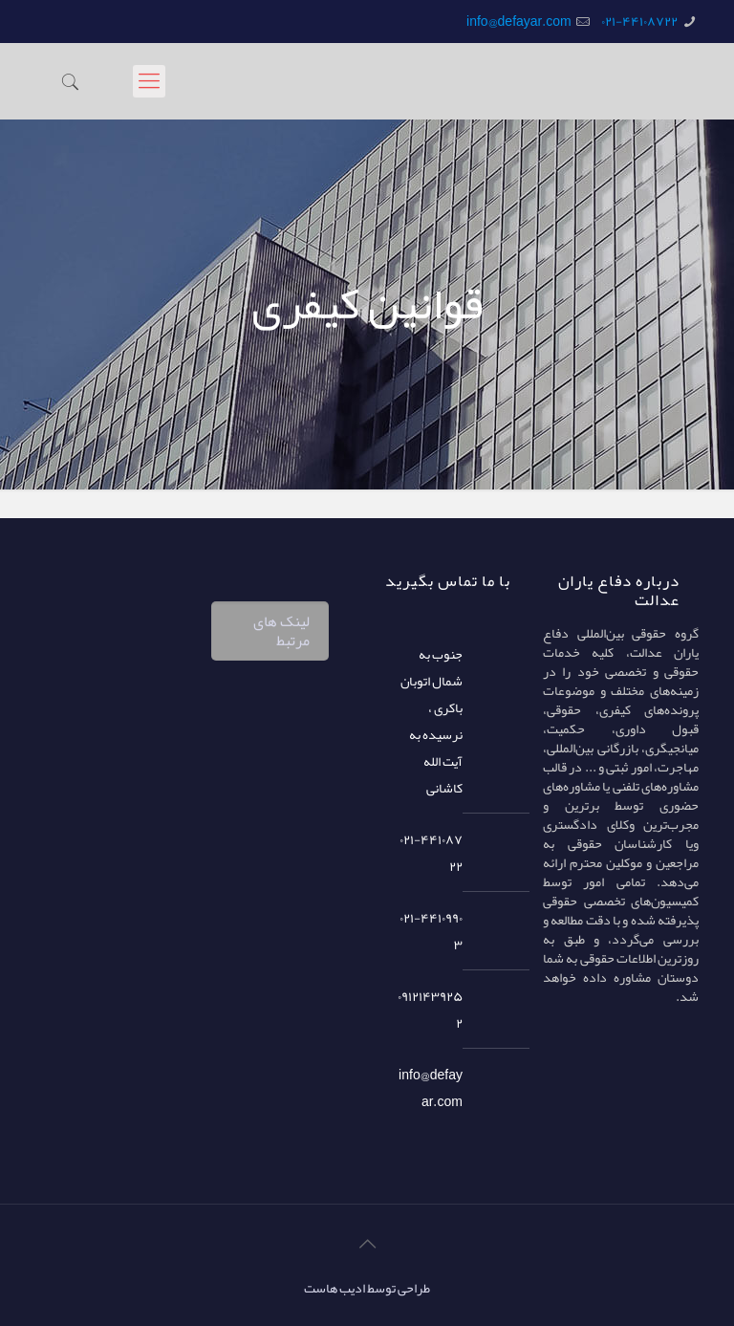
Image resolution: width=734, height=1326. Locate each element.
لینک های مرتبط (281, 631)
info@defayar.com (519, 21)
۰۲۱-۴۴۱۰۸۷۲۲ (639, 21)
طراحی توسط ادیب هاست (367, 1287)
